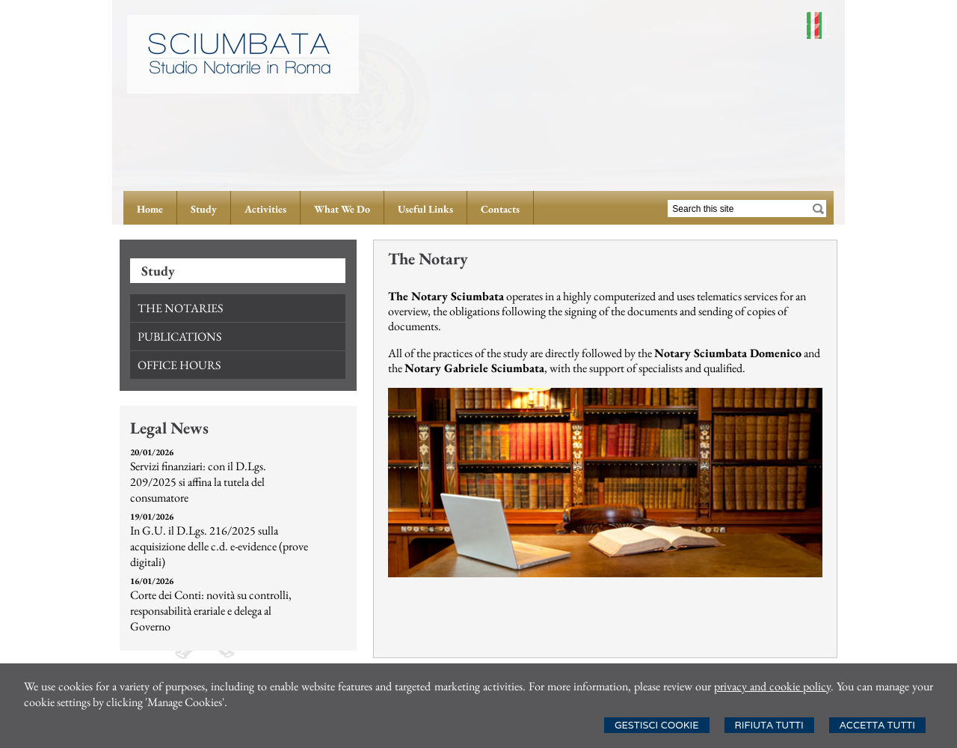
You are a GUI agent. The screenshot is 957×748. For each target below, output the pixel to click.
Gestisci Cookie (657, 725)
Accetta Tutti (877, 725)
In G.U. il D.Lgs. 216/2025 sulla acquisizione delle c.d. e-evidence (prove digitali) (219, 546)
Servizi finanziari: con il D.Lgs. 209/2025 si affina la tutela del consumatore (198, 481)
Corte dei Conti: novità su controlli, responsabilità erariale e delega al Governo (211, 610)
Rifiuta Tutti (769, 725)
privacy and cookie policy (772, 686)
